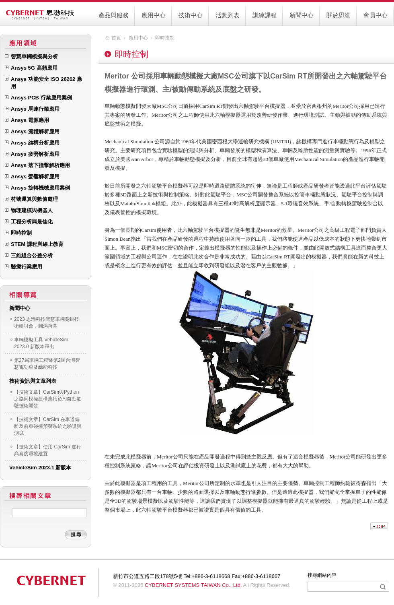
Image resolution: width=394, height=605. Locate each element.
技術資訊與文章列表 (32, 381)
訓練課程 (264, 15)
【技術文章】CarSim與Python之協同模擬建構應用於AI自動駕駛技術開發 (47, 399)
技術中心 (191, 15)
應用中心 (154, 15)
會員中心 (375, 15)
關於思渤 (338, 15)
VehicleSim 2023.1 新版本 (40, 468)
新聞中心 (301, 15)
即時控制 (164, 38)
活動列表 (227, 15)
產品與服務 (113, 15)
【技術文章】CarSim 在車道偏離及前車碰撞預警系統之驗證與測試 (48, 426)
